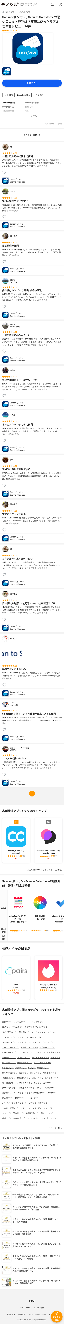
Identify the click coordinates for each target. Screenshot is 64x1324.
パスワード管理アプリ (45, 1088)
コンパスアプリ (23, 1058)
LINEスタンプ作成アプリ (12, 1027)
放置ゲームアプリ (47, 1047)
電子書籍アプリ (9, 1083)
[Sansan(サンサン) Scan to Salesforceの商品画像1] (28, 48)
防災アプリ (23, 1073)
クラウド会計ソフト (36, 1118)
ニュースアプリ (25, 1052)
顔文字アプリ (24, 1032)
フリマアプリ (30, 1103)
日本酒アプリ (8, 1098)
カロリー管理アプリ (10, 1108)
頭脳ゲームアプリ (9, 1052)
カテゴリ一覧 (25, 1308)
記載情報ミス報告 (53, 124)
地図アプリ (55, 1058)
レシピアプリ (8, 1068)
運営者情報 (10, 1314)
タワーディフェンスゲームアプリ (39, 1042)
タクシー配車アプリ (42, 1062)
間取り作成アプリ (9, 1073)
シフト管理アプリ (24, 1083)
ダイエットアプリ (45, 1108)
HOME (32, 1301)
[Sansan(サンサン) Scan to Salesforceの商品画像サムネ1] (6, 71)
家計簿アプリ (21, 1068)
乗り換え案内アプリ (40, 1058)
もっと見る (32, 116)
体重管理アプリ (32, 1113)
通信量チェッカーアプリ (12, 1093)
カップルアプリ (20, 1022)
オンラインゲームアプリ (12, 1037)
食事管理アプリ (20, 1118)
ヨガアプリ (7, 1113)
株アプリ (32, 1068)
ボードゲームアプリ (10, 1047)
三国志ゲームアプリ (29, 1047)
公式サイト (32, 83)
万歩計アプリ (19, 1113)
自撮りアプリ (37, 1078)
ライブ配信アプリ (9, 1032)
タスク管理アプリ (26, 1088)
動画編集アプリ (23, 1078)
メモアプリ (52, 1093)
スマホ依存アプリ (9, 1088)
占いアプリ (51, 1118)
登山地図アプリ (9, 1062)
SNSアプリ (29, 1027)
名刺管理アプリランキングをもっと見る (44, 870)
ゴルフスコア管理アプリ (35, 1093)
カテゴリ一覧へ (55, 1128)
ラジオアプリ (39, 1052)
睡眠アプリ (7, 1118)
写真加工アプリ (49, 1073)
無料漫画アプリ (51, 1078)
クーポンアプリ (32, 1098)
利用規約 (21, 1314)
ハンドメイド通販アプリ (12, 1103)
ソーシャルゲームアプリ (12, 1042)
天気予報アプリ (53, 1052)
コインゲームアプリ (33, 1037)
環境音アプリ (43, 1068)
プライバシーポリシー (37, 1314)
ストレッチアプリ (28, 1108)
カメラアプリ (35, 1073)
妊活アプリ (7, 1022)
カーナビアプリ (9, 1058)
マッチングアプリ (35, 1022)
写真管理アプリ (9, 1078)
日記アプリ (20, 1098)
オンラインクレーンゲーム (43, 1032)
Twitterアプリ (41, 1027)
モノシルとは (38, 1308)
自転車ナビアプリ (24, 1062)
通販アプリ (42, 1103)
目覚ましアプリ (47, 1113)
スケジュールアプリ (42, 1083)
